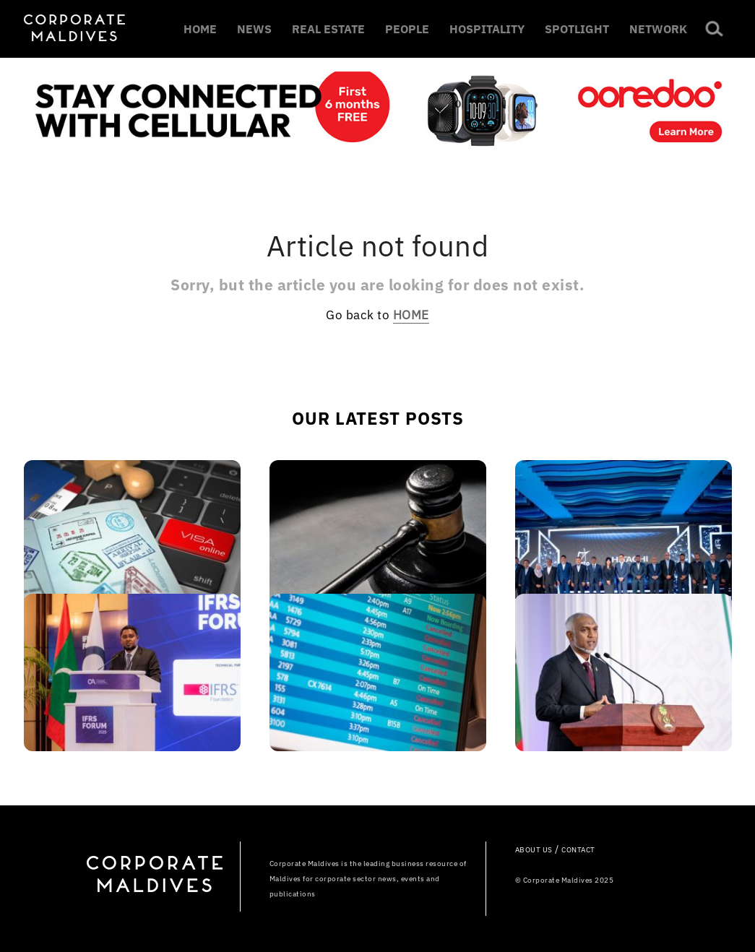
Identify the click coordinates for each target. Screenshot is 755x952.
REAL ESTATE (328, 29)
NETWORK (658, 29)
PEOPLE (407, 29)
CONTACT (578, 849)
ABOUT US (534, 849)
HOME (200, 29)
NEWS (254, 29)
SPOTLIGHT (577, 29)
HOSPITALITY (487, 29)
